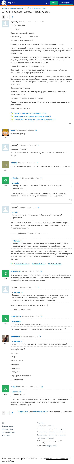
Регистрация (66, 2)
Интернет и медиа (8, 432)
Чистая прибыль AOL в (39, 264)
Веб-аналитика (7, 429)
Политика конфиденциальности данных (51, 429)
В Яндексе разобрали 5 (55, 264)
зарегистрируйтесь (40, 411)
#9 (40, 336)
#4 (41, 178)
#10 (42, 387)
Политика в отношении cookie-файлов (51, 432)
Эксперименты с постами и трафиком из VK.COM (32, 116)
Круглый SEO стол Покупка (21, 264)
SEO (3, 423)
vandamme (15, 336)
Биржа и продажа (16, 8)
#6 (41, 271)
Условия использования (45, 426)
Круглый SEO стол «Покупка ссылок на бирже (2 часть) (34, 119)
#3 (37, 163)
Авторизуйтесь (23, 411)
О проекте (40, 423)
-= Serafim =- (16, 178)
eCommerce (6, 435)
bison (13, 130)
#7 (38, 287)
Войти (54, 2)
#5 (38, 207)
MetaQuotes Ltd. (51, 446)
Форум (4, 8)
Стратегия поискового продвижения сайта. (30, 113)
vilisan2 (14, 162)
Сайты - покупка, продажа (36, 8)
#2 (38, 145)
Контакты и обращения (45, 438)
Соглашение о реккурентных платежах (51, 435)
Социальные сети (8, 426)
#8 (41, 316)
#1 (36, 130)
